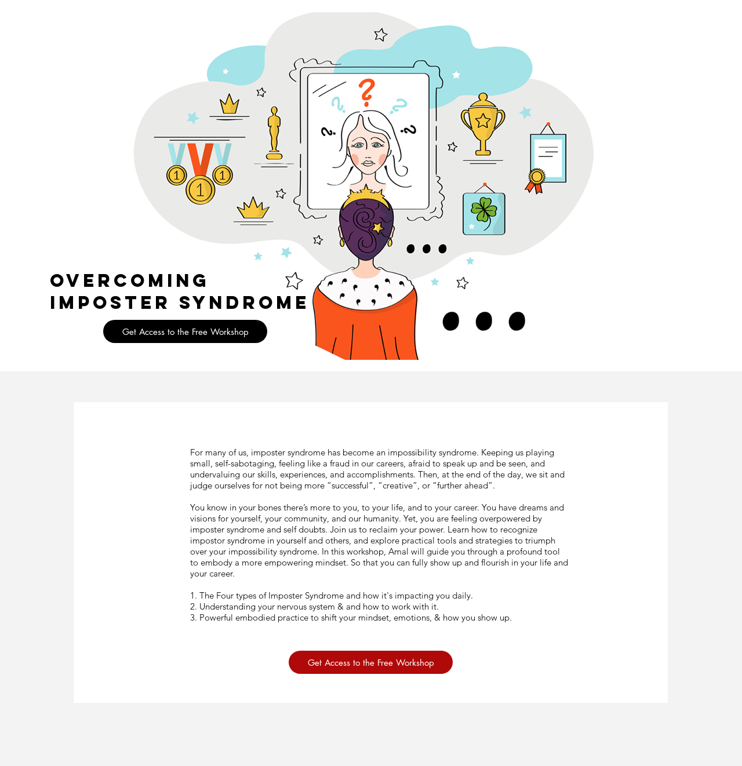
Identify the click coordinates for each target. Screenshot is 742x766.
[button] (185, 331)
